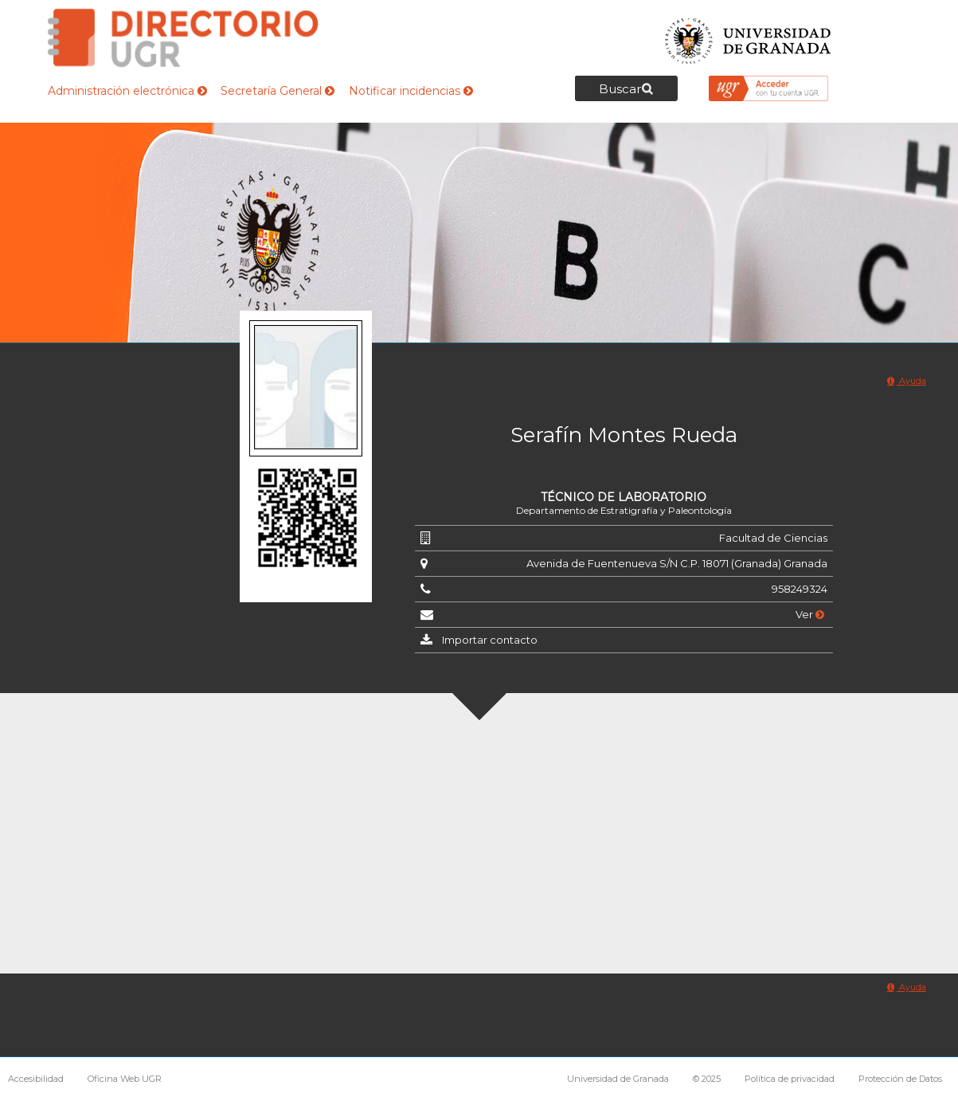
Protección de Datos (900, 1078)
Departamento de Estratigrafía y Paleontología (624, 510)
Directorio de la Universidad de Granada (183, 38)
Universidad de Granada (748, 36)
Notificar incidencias (411, 91)
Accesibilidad (36, 1078)
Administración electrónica (127, 91)
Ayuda (906, 380)
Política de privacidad (790, 1078)
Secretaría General (277, 91)
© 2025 (707, 1078)
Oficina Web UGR (125, 1078)
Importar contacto (490, 639)
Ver (810, 614)
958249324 (799, 588)
